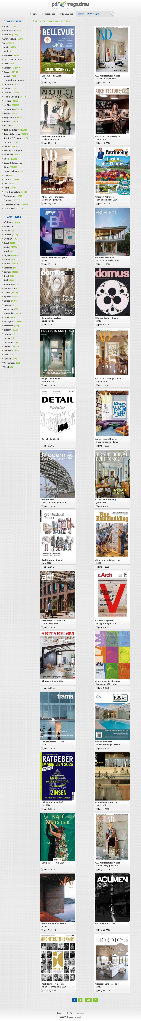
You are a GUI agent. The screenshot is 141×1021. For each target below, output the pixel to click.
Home (59, 1013)
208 (88, 999)
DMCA (69, 1013)
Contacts (80, 1013)
